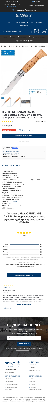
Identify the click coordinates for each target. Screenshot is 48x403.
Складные (14, 201)
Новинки (32, 381)
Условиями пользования (22, 350)
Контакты (24, 26)
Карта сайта (9, 381)
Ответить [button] (7, 308)
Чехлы (12, 37)
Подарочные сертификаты (24, 41)
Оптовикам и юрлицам (24, 22)
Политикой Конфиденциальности (33, 348)
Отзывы (39, 22)
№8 (10, 203)
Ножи (5, 37)
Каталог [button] (9, 22)
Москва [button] (15, 148)
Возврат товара (35, 370)
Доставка (33, 365)
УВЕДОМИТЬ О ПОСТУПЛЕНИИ (24, 135)
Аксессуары (22, 37)
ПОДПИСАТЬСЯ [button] (24, 344)
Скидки (32, 384)
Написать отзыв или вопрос (24, 275)
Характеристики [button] (24, 142)
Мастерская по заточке (37, 37)
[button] (12, 6)
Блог (31, 379)
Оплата (32, 368)
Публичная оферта (12, 384)
